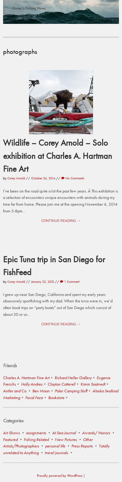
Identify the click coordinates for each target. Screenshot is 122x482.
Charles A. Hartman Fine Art (26, 377)
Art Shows (11, 432)
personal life (55, 446)
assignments (36, 432)
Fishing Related (36, 439)
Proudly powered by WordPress (59, 475)
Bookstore (56, 397)
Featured (10, 439)
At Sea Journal (64, 432)
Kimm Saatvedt (93, 384)
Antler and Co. (15, 391)
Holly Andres (31, 384)
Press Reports (82, 446)
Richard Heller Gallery (73, 377)
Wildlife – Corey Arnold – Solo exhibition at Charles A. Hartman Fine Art (57, 155)
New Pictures (66, 439)
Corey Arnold (16, 178)
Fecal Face (34, 397)
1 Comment (69, 281)
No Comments (72, 178)
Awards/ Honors (96, 432)
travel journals (56, 452)
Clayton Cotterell (61, 384)
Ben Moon (41, 391)
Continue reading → (60, 221)
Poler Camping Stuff (71, 391)
